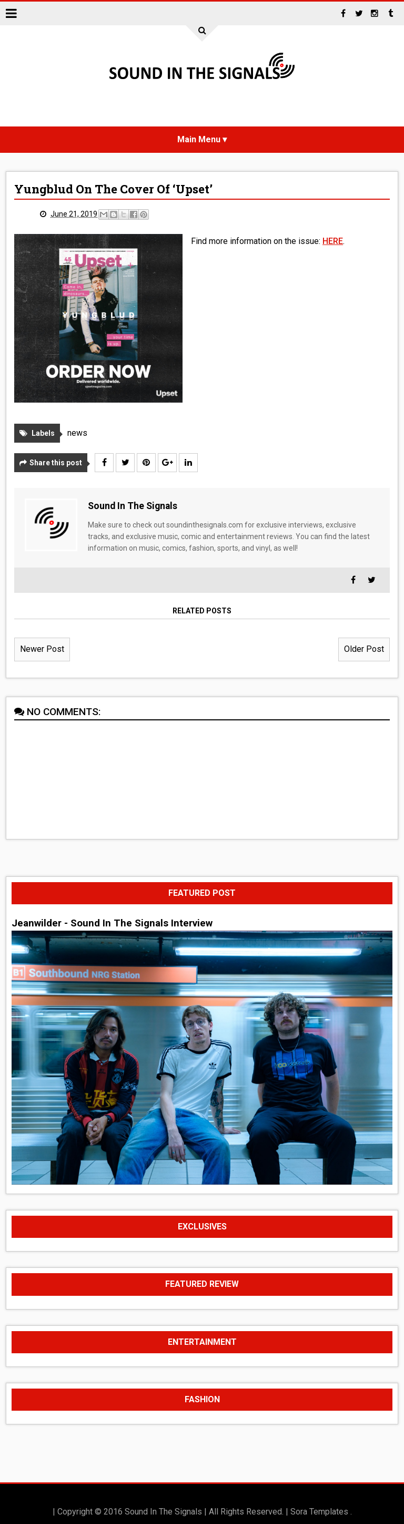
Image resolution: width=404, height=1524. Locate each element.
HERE (332, 241)
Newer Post (42, 649)
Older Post (364, 649)
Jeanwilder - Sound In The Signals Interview (112, 923)
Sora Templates (319, 1512)
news (77, 433)
